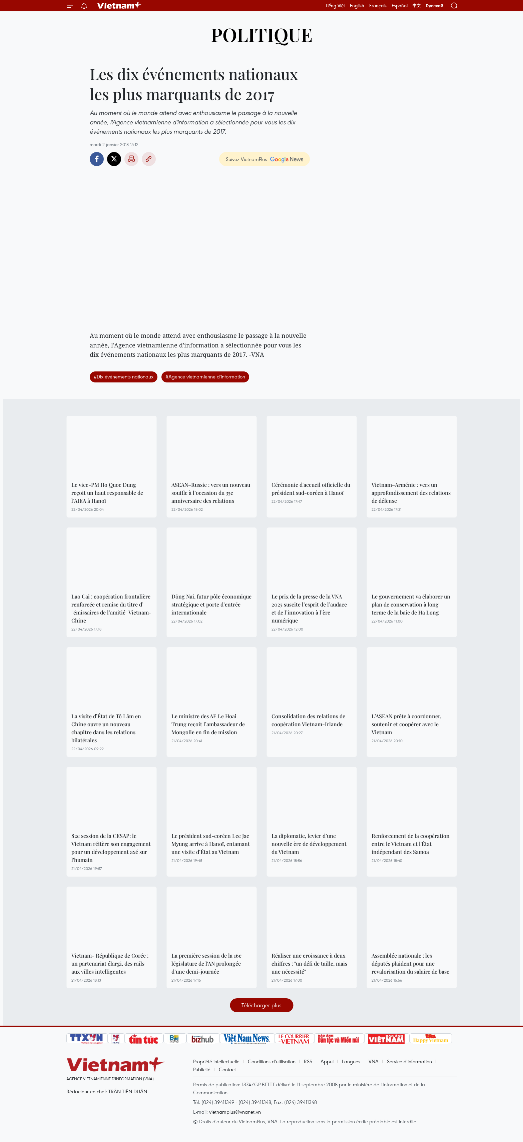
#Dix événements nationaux (123, 376)
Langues (351, 1061)
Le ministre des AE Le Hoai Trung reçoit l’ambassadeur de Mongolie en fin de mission (208, 724)
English (357, 6)
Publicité (201, 1069)
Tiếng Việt (335, 6)
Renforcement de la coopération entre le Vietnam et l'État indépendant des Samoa (411, 843)
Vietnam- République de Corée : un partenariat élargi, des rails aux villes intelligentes (109, 963)
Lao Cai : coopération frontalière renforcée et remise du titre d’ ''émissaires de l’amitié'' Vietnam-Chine (111, 608)
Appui (327, 1061)
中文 (417, 5)
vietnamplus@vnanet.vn (235, 1111)
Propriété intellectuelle (216, 1061)
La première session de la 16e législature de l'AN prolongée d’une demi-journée (206, 963)
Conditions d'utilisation (272, 1061)
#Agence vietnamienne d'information (205, 376)
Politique (262, 34)
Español (400, 6)
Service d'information (409, 1061)
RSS (308, 1061)
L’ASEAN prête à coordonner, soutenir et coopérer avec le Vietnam (406, 724)
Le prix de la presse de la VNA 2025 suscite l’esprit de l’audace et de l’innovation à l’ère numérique (309, 608)
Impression (131, 159)
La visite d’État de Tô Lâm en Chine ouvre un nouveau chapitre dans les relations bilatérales (106, 728)
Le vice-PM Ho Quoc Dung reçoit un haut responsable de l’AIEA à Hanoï (107, 492)
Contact (227, 1069)
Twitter (114, 159)
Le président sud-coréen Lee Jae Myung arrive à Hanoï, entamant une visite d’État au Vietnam (210, 843)
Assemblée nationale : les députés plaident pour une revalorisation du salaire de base (410, 963)
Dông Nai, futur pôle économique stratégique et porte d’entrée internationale (211, 604)
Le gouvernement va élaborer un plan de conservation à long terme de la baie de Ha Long (411, 604)
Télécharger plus (261, 1005)
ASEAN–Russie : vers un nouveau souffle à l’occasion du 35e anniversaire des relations (210, 492)
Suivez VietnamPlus (246, 159)
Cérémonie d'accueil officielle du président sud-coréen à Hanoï (311, 488)
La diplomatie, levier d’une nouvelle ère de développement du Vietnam (309, 843)
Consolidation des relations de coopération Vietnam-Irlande (308, 720)
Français (378, 6)
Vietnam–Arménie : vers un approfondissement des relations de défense (411, 492)
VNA (374, 1061)
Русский (434, 5)
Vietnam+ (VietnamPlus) (119, 6)
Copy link (149, 159)
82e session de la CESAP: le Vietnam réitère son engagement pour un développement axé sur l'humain (111, 847)
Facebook (97, 159)
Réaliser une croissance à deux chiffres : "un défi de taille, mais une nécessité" (309, 963)
